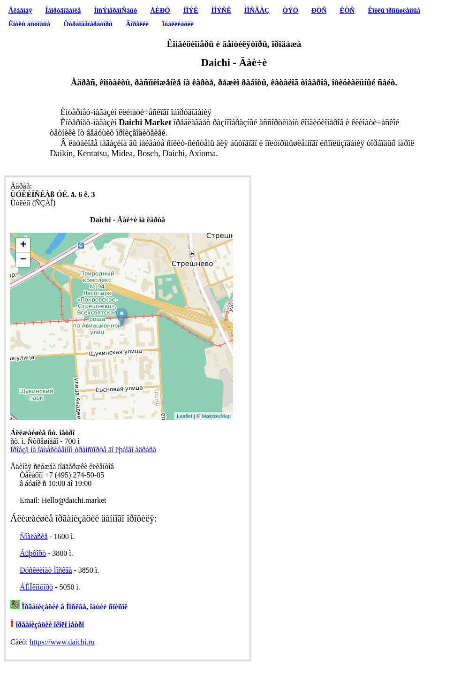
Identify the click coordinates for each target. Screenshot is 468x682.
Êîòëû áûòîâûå (29, 24)
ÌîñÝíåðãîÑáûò (115, 10)
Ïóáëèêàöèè (178, 24)
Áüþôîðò (33, 553)
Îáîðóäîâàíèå (63, 10)
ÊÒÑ (347, 10)
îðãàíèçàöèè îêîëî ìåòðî (50, 625)
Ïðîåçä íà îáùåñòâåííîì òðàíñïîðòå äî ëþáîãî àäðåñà (83, 450)
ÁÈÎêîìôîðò (36, 587)
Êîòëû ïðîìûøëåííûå (394, 10)
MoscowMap (216, 416)
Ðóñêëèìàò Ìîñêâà (46, 570)
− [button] (23, 260)
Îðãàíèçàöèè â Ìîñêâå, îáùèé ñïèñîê (75, 607)
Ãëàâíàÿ (20, 10)
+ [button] (23, 245)
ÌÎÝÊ (190, 10)
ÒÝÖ (290, 10)
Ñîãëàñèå (34, 536)
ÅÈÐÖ (160, 10)
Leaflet (184, 416)
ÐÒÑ (319, 10)
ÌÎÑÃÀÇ (257, 10)
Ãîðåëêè (137, 24)
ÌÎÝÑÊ (221, 10)
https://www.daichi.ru (62, 642)
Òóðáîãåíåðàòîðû (88, 24)
